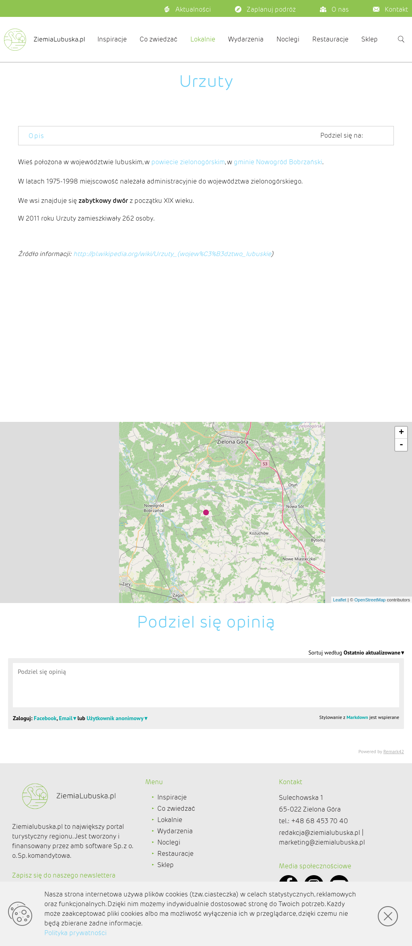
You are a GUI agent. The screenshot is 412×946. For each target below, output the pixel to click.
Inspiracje (112, 39)
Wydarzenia (246, 39)
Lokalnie (202, 39)
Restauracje (330, 39)
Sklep (369, 39)
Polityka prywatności (75, 933)
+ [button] (401, 433)
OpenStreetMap (370, 599)
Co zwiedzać (158, 39)
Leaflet (339, 599)
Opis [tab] (37, 136)
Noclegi (287, 39)
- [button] (401, 445)
